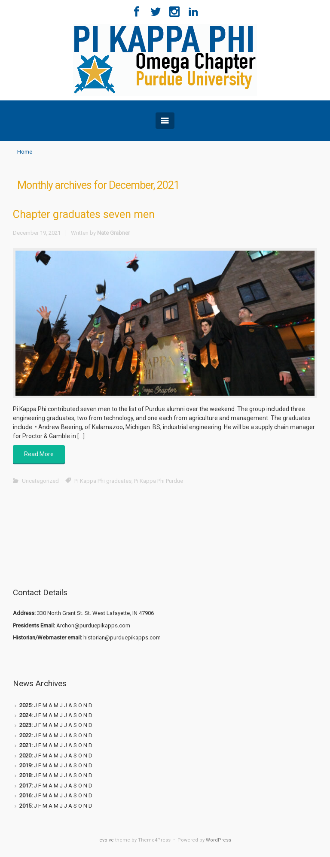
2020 (25, 755)
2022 (25, 735)
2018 (25, 775)
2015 (25, 805)
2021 (25, 745)
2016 (25, 795)
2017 (25, 785)
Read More (39, 454)
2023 (25, 725)
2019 (25, 765)
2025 (25, 705)
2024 (25, 715)
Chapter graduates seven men (84, 214)
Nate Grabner (113, 233)
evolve (106, 840)
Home (24, 151)
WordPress (218, 840)
